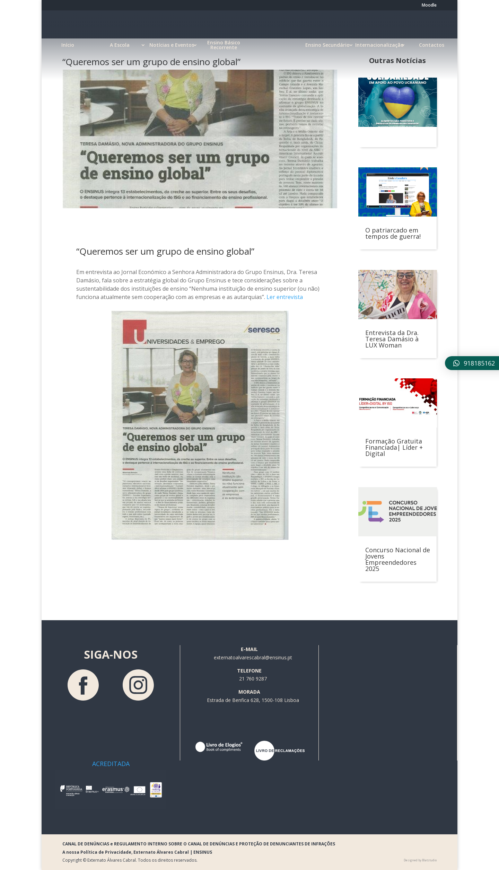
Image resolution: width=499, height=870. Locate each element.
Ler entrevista (284, 297)
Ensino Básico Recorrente (223, 45)
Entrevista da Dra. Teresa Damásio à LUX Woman (392, 338)
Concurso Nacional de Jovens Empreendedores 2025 (397, 559)
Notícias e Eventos (171, 45)
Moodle (429, 5)
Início (67, 45)
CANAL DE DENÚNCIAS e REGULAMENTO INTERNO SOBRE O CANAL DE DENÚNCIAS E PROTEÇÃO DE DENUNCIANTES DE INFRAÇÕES (198, 844)
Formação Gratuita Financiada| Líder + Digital (394, 447)
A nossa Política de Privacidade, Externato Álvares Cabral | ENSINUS (137, 852)
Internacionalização (379, 45)
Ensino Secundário (327, 45)
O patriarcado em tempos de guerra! (393, 233)
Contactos (431, 45)
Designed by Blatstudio (420, 860)
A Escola (120, 45)
